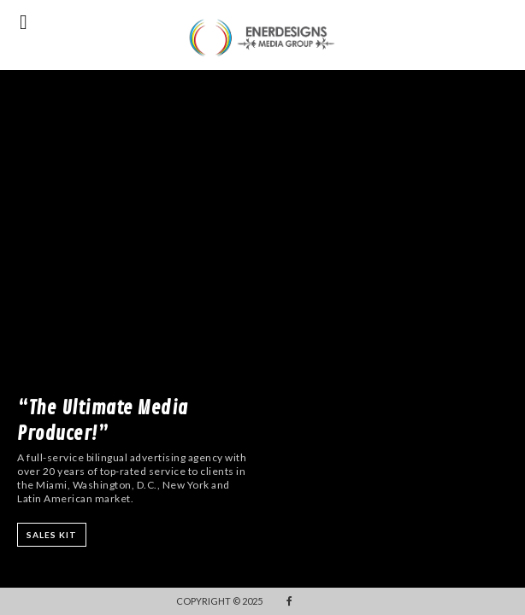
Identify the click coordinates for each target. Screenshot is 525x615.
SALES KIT (52, 535)
